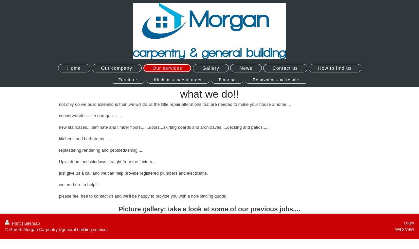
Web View (404, 229)
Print (13, 223)
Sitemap (32, 223)
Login (409, 222)
